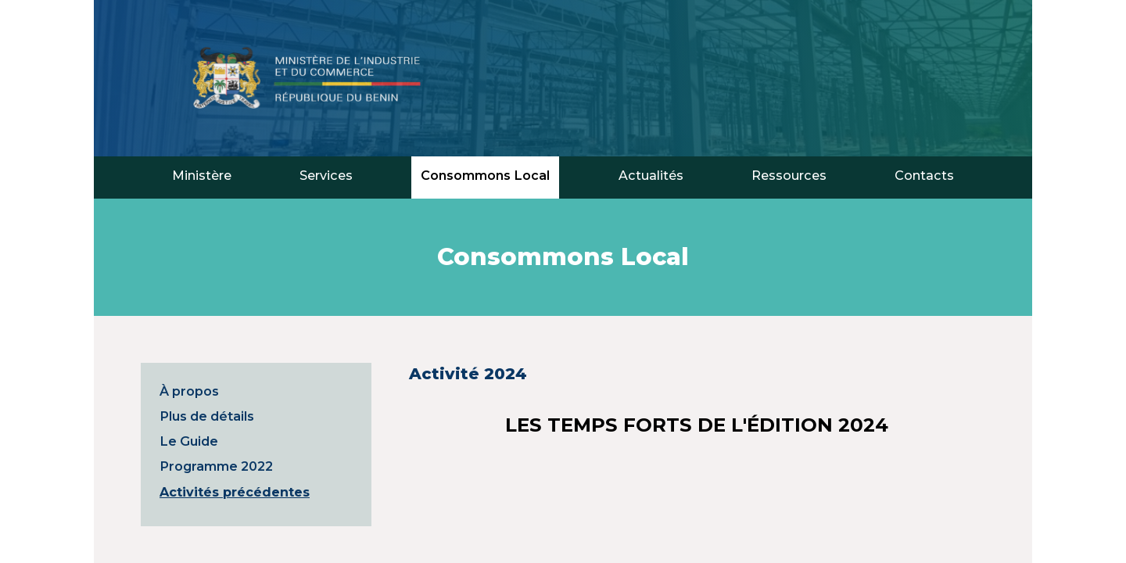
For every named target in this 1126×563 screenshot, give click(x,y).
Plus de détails (207, 416)
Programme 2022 (216, 466)
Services (326, 175)
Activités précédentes (235, 492)
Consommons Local (485, 175)
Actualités (651, 175)
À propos (189, 391)
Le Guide (189, 441)
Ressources (789, 175)
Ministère (201, 175)
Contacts (924, 175)
